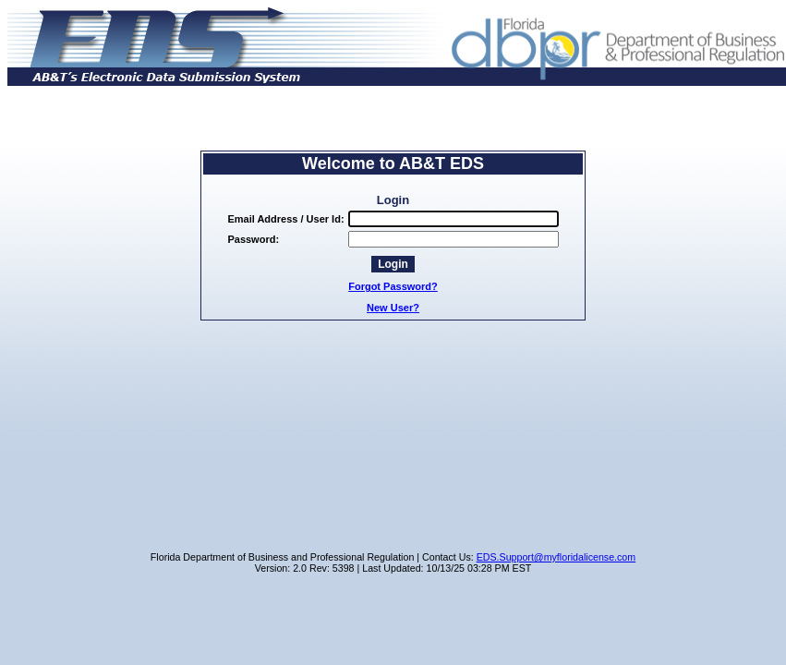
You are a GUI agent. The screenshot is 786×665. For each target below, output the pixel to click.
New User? (393, 307)
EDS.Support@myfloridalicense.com (556, 556)
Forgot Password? (393, 286)
